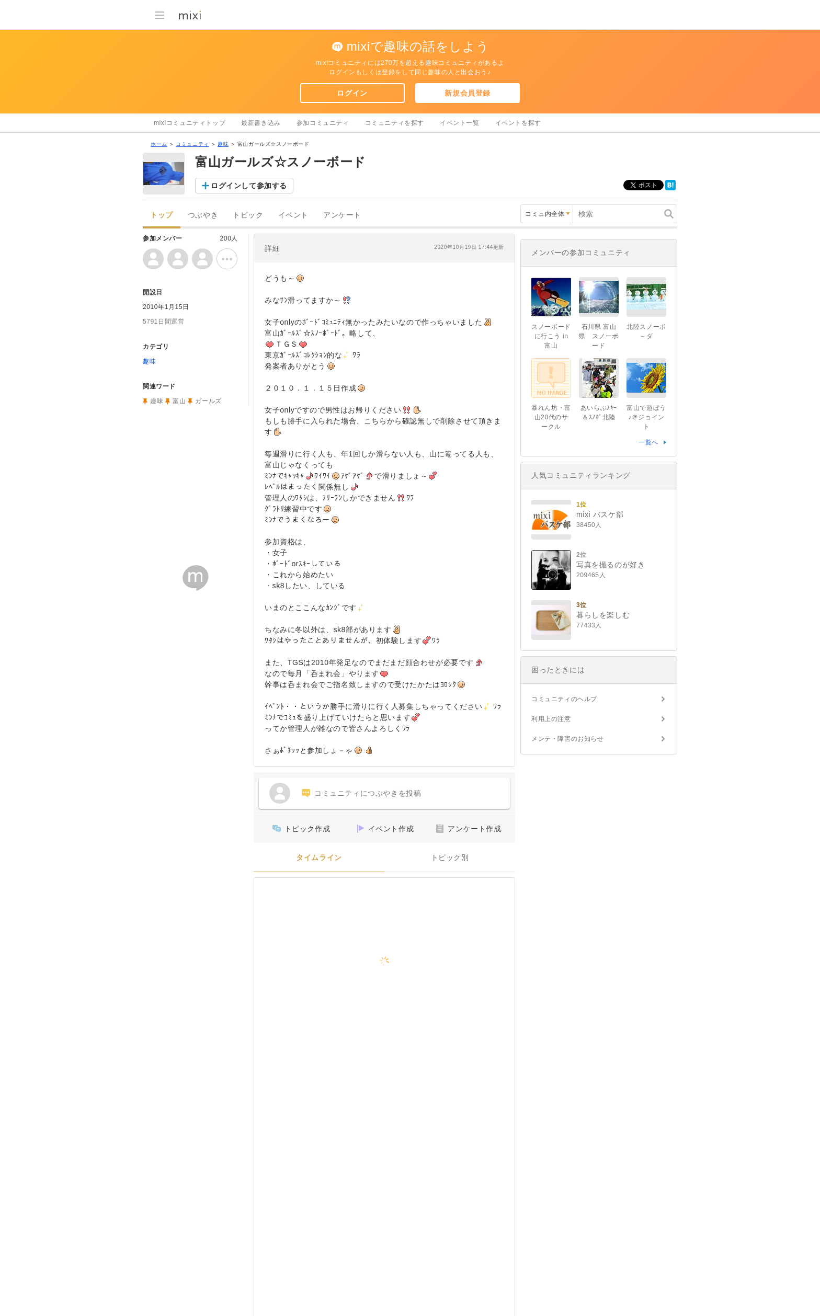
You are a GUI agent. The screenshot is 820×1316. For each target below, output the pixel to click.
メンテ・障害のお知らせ (567, 738)
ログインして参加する (249, 185)
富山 (179, 401)
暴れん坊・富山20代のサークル (551, 417)
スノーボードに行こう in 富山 (551, 336)
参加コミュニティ (323, 123)
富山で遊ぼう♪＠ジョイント (646, 417)
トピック (248, 215)
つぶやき (203, 215)
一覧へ (648, 442)
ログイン (352, 93)
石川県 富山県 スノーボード (599, 336)
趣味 (223, 144)
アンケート (342, 215)
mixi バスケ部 (599, 514)
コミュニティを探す (394, 123)
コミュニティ (192, 144)
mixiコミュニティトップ (189, 123)
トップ (161, 215)
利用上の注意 (551, 719)
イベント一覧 (460, 123)
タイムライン (319, 858)
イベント (293, 215)
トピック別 (450, 858)
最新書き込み (261, 123)
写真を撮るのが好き (610, 564)
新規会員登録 (468, 93)
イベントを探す (518, 123)
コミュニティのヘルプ (564, 699)
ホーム (159, 144)
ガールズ (208, 401)
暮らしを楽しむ (603, 615)
